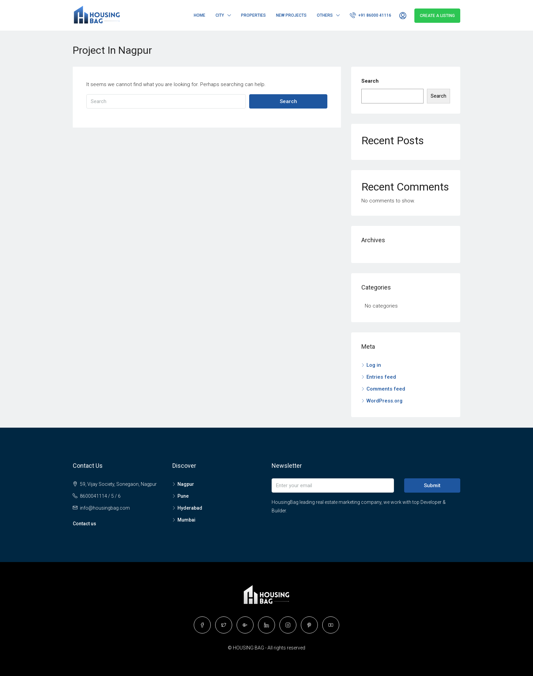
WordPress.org (384, 401)
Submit (432, 485)
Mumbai (186, 520)
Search (288, 101)
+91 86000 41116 (370, 15)
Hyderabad (189, 508)
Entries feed (381, 377)
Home (199, 15)
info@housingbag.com (105, 508)
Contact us (84, 523)
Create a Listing (437, 15)
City (220, 15)
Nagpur (185, 484)
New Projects (291, 15)
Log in (373, 365)
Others (325, 15)
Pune (183, 496)
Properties (253, 15)
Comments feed (385, 389)
